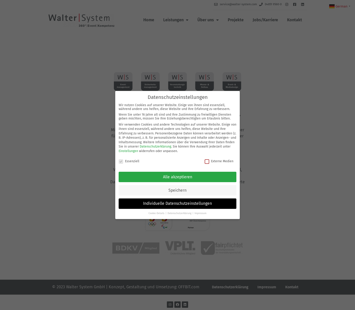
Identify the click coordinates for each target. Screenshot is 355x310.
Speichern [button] (177, 190)
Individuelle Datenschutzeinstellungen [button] (177, 203)
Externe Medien (219, 161)
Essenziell (129, 161)
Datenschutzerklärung (155, 146)
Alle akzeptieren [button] (177, 177)
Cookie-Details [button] (157, 213)
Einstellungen (128, 151)
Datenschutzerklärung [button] (180, 213)
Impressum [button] (200, 213)
